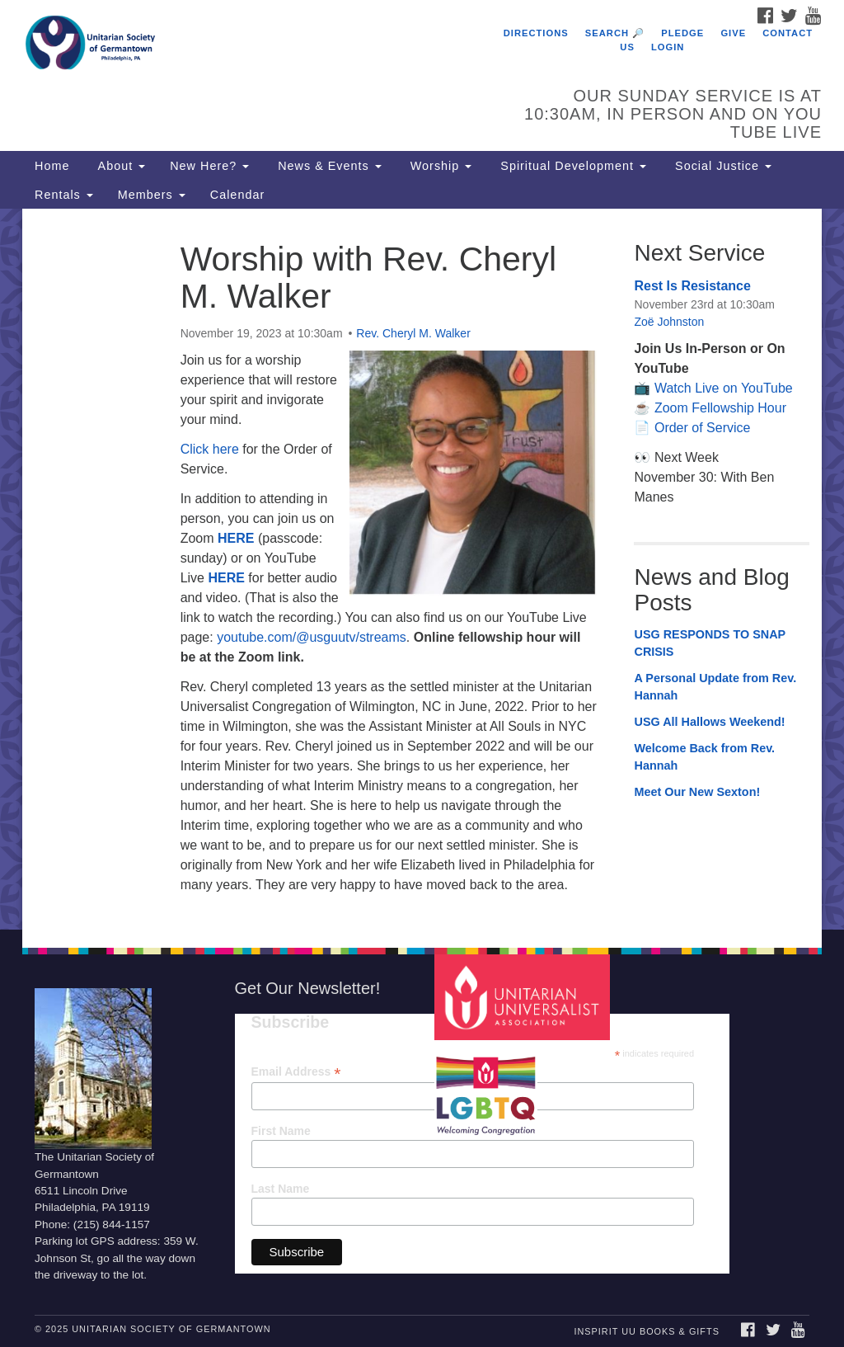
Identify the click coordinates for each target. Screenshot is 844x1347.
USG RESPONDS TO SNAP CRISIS (709, 643)
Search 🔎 (615, 33)
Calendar (237, 194)
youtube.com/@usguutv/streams (311, 637)
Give (733, 33)
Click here (210, 449)
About (119, 165)
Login (667, 47)
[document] (422, 569)
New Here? (209, 165)
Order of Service (702, 428)
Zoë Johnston (669, 321)
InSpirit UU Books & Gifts (646, 1331)
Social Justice (721, 165)
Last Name (280, 1188)
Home (52, 165)
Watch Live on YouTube (723, 388)
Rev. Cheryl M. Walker (413, 333)
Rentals (64, 194)
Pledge (682, 33)
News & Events (328, 165)
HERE (236, 538)
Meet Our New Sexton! (697, 791)
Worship (439, 165)
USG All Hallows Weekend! (709, 721)
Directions (536, 33)
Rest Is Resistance (692, 286)
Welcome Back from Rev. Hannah (704, 757)
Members (151, 194)
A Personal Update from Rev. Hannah (715, 687)
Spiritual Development (571, 165)
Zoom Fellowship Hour (720, 408)
